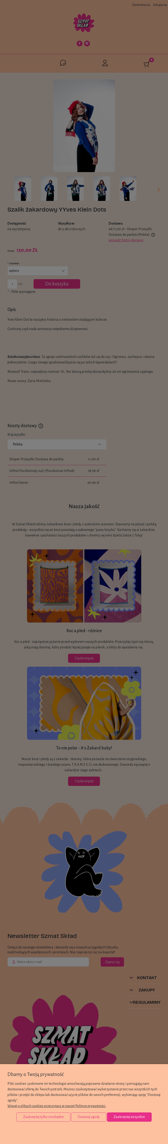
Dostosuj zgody (89, 1117)
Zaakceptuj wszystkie (129, 1117)
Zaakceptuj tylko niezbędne (43, 1117)
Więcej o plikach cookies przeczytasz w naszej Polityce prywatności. (56, 1106)
